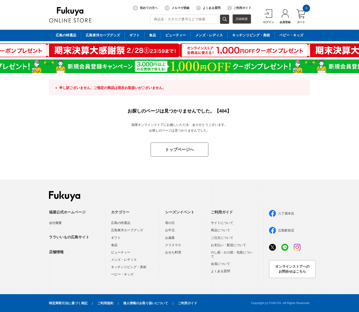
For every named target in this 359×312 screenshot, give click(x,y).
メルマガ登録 (177, 8)
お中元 (170, 230)
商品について (220, 230)
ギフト (116, 237)
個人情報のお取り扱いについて (145, 303)
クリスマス (173, 245)
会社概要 (55, 223)
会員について (220, 264)
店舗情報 (56, 252)
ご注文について (222, 237)
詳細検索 (242, 19)
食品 (114, 245)
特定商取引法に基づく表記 (68, 303)
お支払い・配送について (228, 245)
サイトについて (222, 223)
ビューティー (120, 252)
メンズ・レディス (124, 259)
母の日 (170, 223)
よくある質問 (208, 8)
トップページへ (179, 149)
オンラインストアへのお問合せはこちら (292, 269)
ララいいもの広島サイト (69, 237)
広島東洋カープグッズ (127, 230)
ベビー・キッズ (122, 274)
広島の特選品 (120, 223)
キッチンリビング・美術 (128, 267)
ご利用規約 (105, 303)
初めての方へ (145, 8)
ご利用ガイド (239, 8)
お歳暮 (170, 237)
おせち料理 (173, 252)
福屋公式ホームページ (67, 212)
